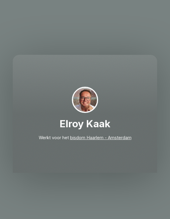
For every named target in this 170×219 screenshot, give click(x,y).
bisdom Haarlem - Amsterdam (100, 138)
